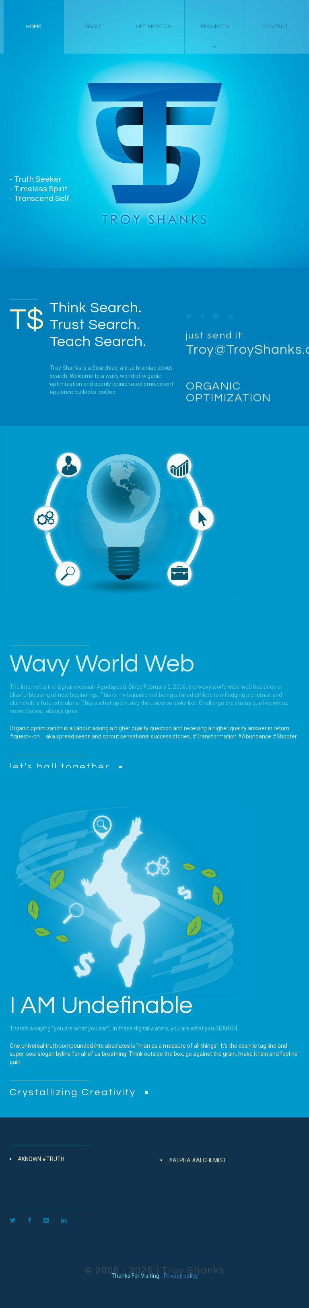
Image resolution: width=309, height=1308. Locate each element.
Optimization (154, 26)
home (33, 26)
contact (275, 26)
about (93, 26)
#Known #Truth (41, 1170)
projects (215, 26)
